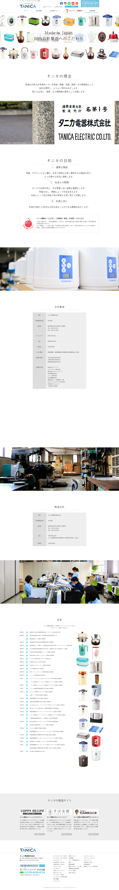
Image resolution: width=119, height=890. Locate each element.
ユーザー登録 (72, 870)
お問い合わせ (59, 6)
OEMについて (72, 856)
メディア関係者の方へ (71, 6)
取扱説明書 (71, 864)
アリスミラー (56, 881)
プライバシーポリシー (89, 858)
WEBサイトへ (39, 834)
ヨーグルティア (57, 860)
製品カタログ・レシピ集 (75, 866)
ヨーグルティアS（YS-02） (60, 856)
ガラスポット (56, 868)
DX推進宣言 (87, 864)
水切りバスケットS (58, 870)
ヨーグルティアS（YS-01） (60, 858)
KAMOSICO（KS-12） (59, 864)
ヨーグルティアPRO (58, 874)
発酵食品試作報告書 (74, 868)
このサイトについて (89, 856)
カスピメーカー (57, 866)
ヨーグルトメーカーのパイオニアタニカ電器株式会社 (28, 5)
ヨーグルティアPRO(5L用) (60, 877)
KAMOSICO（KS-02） (59, 862)
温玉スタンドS (57, 872)
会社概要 (71, 858)
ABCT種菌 (56, 879)
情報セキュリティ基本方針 (91, 866)
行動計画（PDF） (88, 862)
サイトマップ (48, 6)
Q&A (70, 862)
